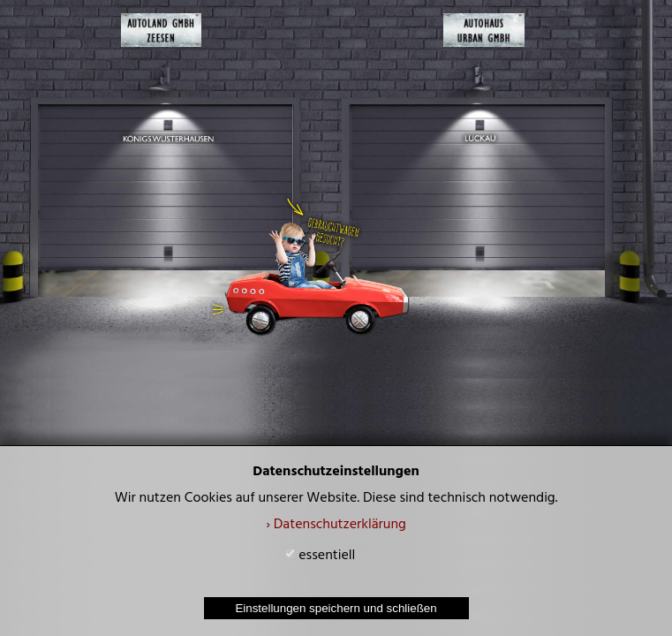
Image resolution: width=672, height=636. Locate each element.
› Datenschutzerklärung (336, 525)
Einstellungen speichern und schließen (335, 608)
